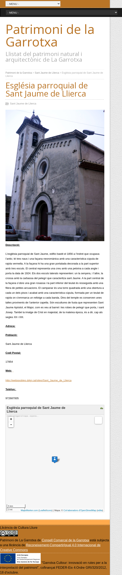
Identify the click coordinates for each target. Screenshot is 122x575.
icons (49, 510)
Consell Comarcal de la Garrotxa (65, 540)
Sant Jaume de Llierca (47, 72)
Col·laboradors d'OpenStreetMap (79, 510)
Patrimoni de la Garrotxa (50, 35)
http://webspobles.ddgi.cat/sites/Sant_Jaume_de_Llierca (38, 380)
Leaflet (42, 510)
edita (99, 510)
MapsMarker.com (29, 510)
